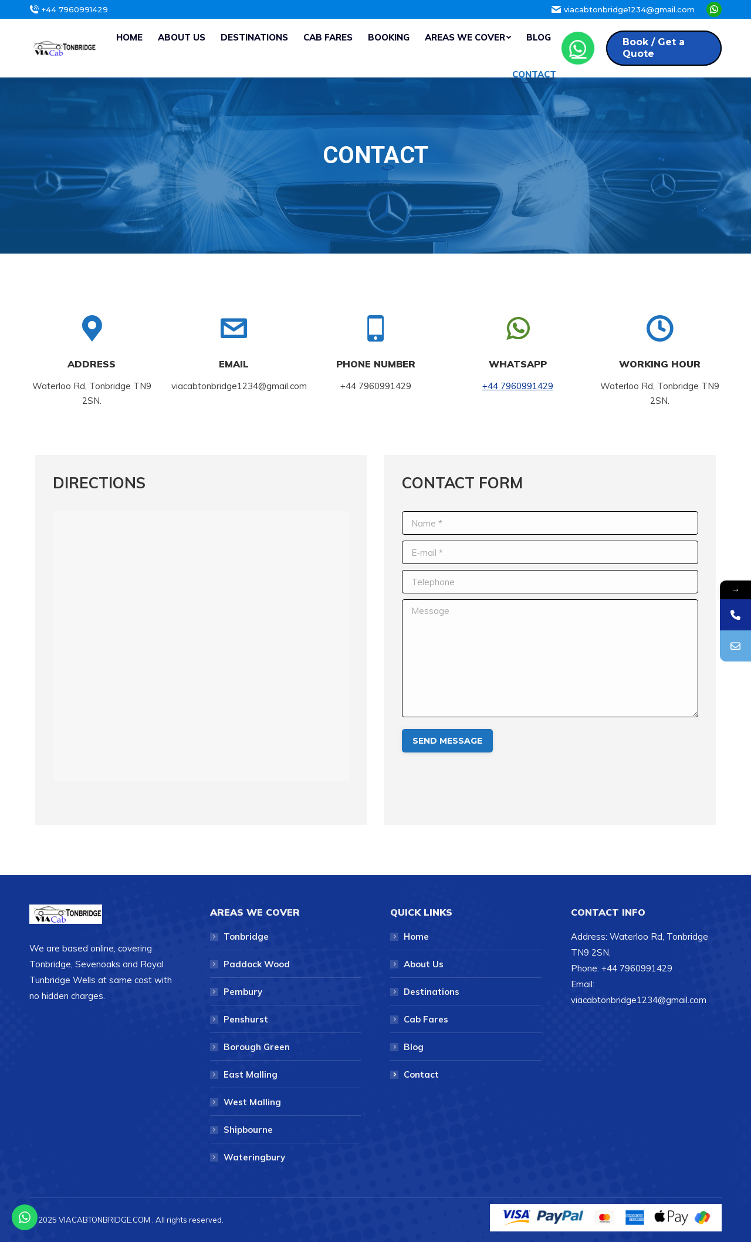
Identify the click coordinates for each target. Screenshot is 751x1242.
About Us (424, 964)
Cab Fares (426, 1019)
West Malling (252, 1102)
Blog (414, 1046)
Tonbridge (246, 936)
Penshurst (246, 1019)
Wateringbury (254, 1157)
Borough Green (257, 1046)
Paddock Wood (257, 964)
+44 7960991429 (517, 386)
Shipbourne (248, 1129)
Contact (421, 1074)
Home (356, 183)
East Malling (251, 1074)
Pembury (243, 991)
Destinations (431, 991)
